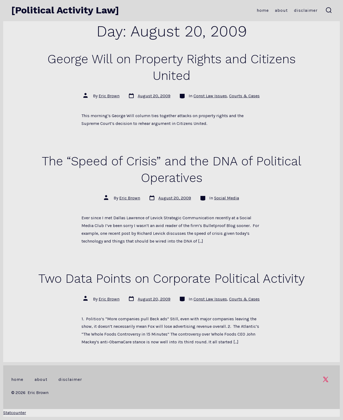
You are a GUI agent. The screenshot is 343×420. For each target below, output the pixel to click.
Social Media (226, 197)
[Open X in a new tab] (325, 379)
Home (263, 10)
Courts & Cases (244, 95)
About (281, 10)
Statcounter (14, 412)
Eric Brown (109, 95)
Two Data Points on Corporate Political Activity (171, 278)
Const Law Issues (210, 95)
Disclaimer (306, 10)
